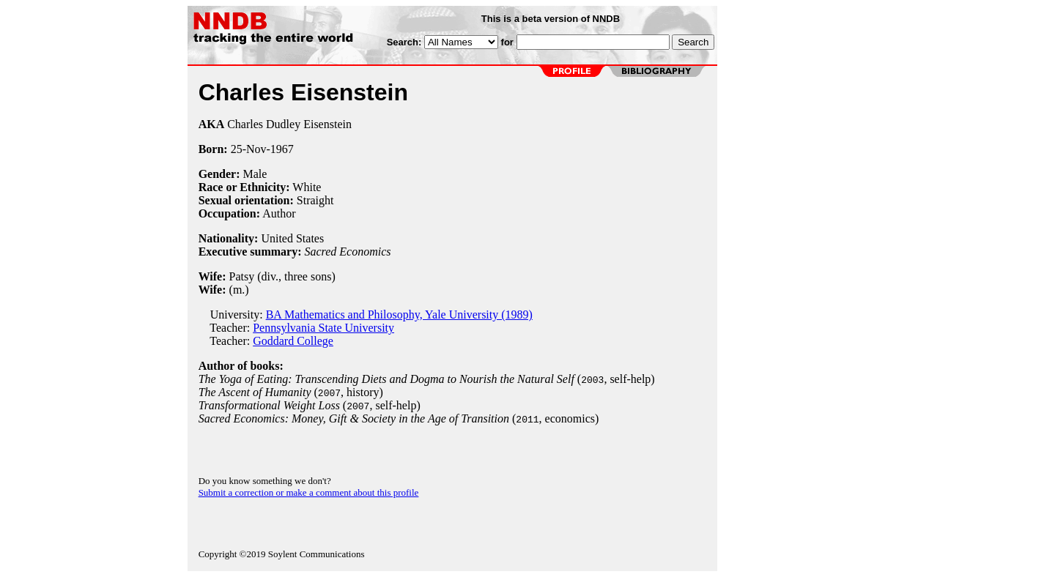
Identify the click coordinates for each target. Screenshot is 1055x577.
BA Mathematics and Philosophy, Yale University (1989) (399, 314)
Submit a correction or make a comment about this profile (309, 492)
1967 (282, 149)
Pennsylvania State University (323, 327)
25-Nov (249, 149)
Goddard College (293, 341)
